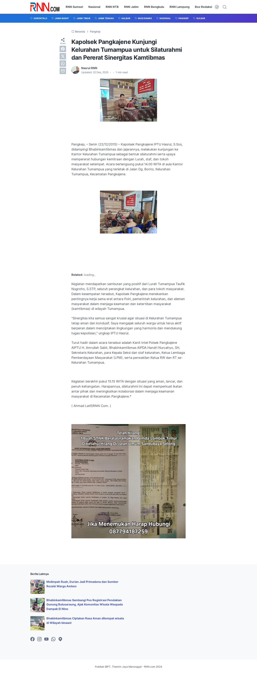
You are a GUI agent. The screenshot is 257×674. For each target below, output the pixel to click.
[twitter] (63, 56)
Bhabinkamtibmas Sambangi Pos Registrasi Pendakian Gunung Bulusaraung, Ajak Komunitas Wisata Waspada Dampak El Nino (84, 604)
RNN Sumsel (74, 7)
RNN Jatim (131, 7)
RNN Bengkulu (154, 7)
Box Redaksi (203, 7)
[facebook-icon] (32, 639)
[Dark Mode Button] (217, 7)
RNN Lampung (180, 7)
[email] (63, 71)
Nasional (94, 7)
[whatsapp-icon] (53, 639)
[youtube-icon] (46, 639)
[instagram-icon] (39, 639)
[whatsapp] (63, 63)
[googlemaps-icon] (60, 639)
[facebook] (63, 49)
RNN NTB (112, 7)
